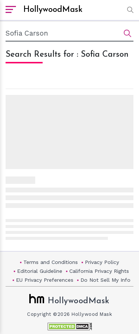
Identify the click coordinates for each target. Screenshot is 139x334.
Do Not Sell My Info (105, 280)
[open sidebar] (11, 10)
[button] (128, 10)
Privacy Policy (102, 262)
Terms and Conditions (50, 262)
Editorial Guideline (39, 271)
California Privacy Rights (99, 271)
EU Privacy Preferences (44, 280)
